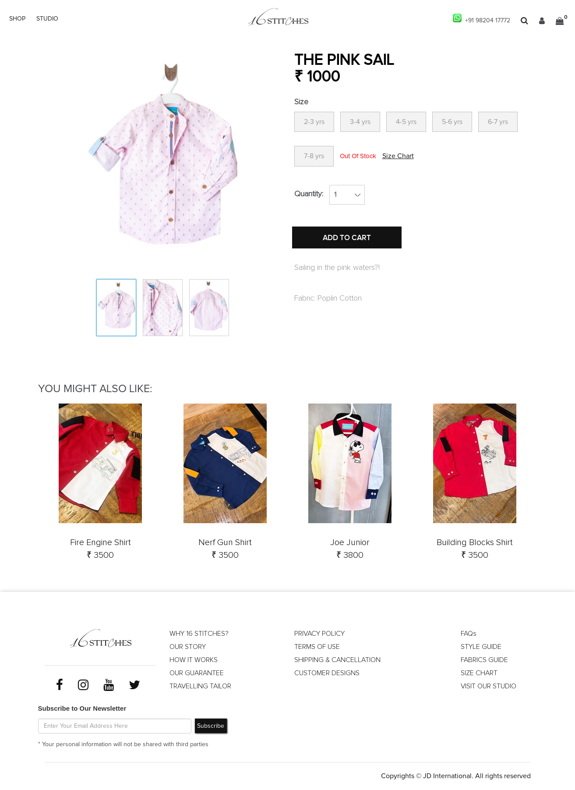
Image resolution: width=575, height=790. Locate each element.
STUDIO (47, 19)
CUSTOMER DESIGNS (327, 673)
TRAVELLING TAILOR (200, 686)
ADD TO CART (347, 238)
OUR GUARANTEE (196, 673)
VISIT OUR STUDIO (488, 686)
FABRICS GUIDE (484, 659)
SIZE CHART (479, 673)
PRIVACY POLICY (319, 633)
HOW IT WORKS (193, 659)
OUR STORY (187, 646)
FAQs (468, 633)
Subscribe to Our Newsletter (82, 708)
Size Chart (398, 155)
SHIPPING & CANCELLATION (337, 659)
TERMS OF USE (317, 646)
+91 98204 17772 (481, 19)
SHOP (17, 19)
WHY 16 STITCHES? (199, 633)
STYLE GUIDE (481, 646)
